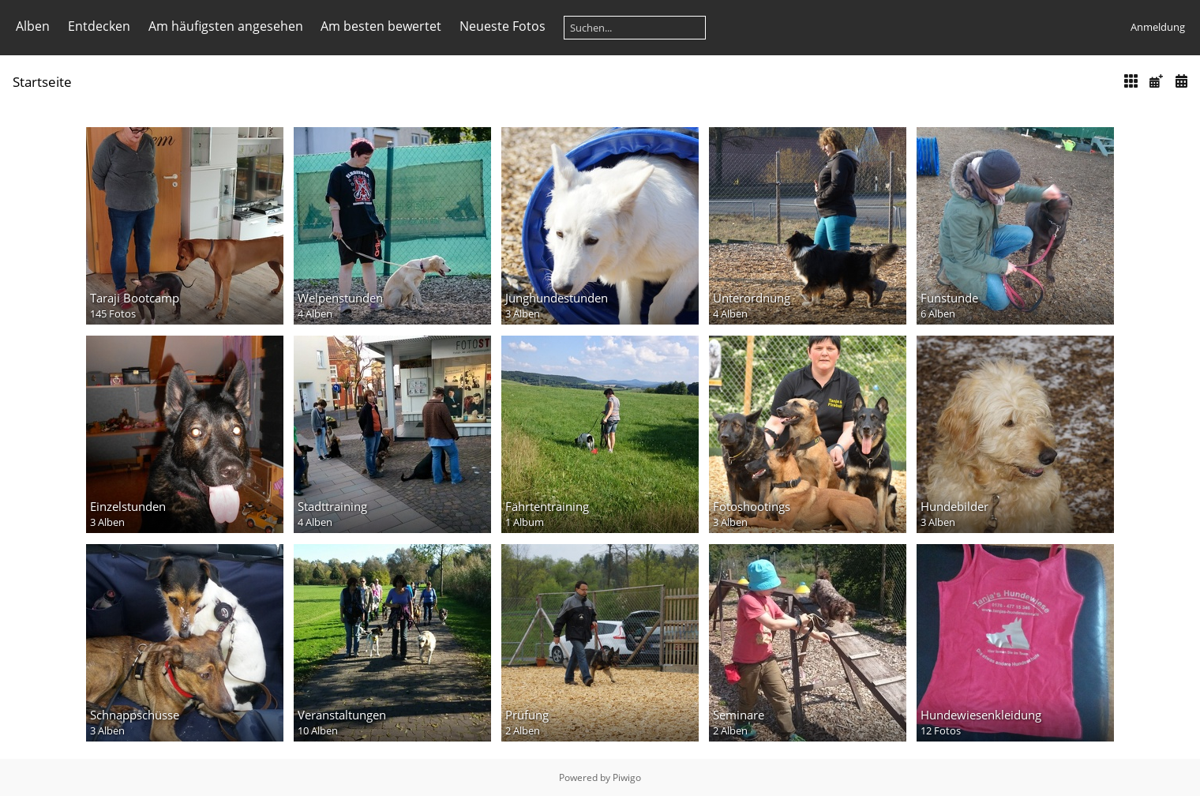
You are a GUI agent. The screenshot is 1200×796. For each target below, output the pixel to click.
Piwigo (627, 777)
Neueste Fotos (502, 26)
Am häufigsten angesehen (225, 26)
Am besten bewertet (381, 26)
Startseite (42, 82)
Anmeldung (1158, 27)
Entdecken (99, 26)
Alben (33, 26)
